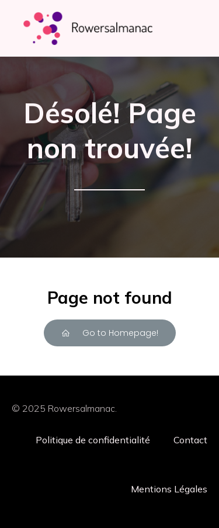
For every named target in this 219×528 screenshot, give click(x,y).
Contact (190, 440)
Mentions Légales (169, 489)
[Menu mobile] (186, 29)
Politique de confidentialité (93, 440)
